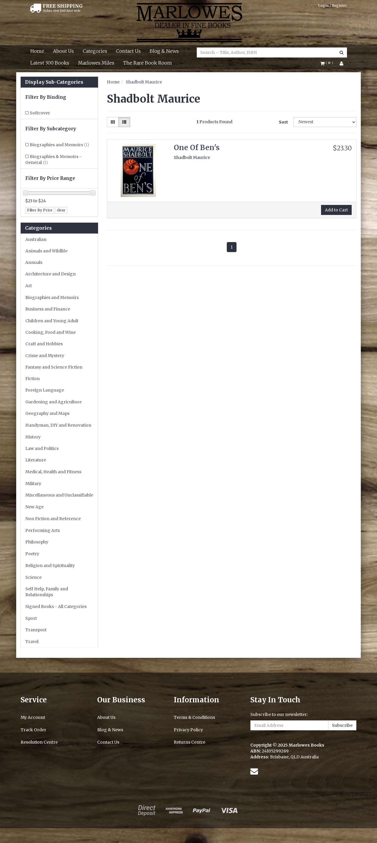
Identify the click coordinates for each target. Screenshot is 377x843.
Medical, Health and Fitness (53, 471)
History (33, 437)
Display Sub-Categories (54, 82)
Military (33, 483)
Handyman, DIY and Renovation (58, 425)
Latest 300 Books (49, 63)
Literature (35, 460)
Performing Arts (42, 530)
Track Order (33, 729)
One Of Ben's (197, 147)
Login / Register (332, 5)
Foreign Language (44, 390)
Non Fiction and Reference (53, 518)
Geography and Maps (47, 413)
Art (28, 285)
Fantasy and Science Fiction (53, 367)
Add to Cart (336, 210)
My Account (33, 717)
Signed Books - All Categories (56, 606)
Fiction (32, 378)
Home (37, 51)
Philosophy (36, 542)
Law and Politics (42, 448)
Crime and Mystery (44, 355)
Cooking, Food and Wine (50, 332)
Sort (283, 122)
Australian (36, 239)
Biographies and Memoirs (59, 144)
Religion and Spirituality (50, 565)
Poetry (32, 553)
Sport (31, 618)
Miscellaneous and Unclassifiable (59, 495)
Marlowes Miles (96, 63)
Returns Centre (189, 742)
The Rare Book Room (147, 63)
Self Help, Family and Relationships (46, 591)
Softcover (40, 113)
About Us (63, 51)
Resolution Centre (39, 742)
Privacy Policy (188, 729)
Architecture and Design (50, 274)
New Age (34, 507)
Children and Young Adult (51, 320)
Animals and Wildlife (46, 251)
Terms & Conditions (194, 717)
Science (33, 577)
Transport (36, 629)
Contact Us (128, 51)
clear (61, 210)
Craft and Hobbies (44, 343)
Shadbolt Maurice (144, 82)
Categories (95, 51)
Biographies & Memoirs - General (53, 159)
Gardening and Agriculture (53, 402)
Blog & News (164, 51)
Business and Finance (47, 309)
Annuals (33, 262)
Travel (32, 641)
